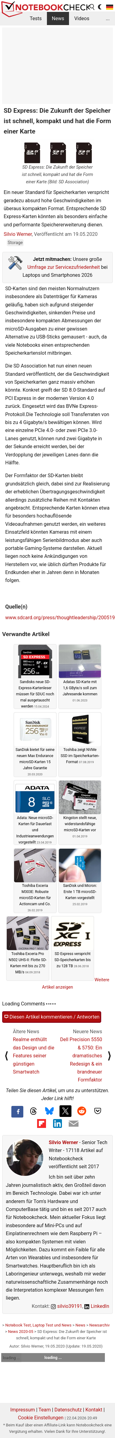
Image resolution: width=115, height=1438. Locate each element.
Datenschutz (68, 1410)
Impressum (22, 1410)
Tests (36, 18)
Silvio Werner (18, 234)
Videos (81, 18)
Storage (15, 242)
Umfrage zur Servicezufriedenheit (63, 267)
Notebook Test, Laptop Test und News (38, 1325)
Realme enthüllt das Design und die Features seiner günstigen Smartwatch (33, 1056)
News (58, 18)
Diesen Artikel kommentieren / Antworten (51, 1017)
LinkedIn (96, 1306)
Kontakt (93, 1410)
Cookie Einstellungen (40, 1418)
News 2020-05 (20, 1331)
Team (45, 1410)
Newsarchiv (99, 1325)
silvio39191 (66, 1306)
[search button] (92, 7)
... (108, 18)
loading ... (11, 1358)
